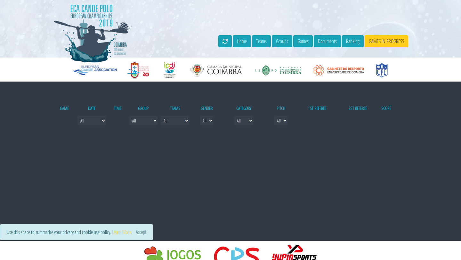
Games (303, 41)
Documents (327, 41)
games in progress (386, 41)
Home (242, 41)
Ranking (353, 41)
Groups (282, 41)
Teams (261, 41)
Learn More (121, 232)
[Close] (141, 232)
